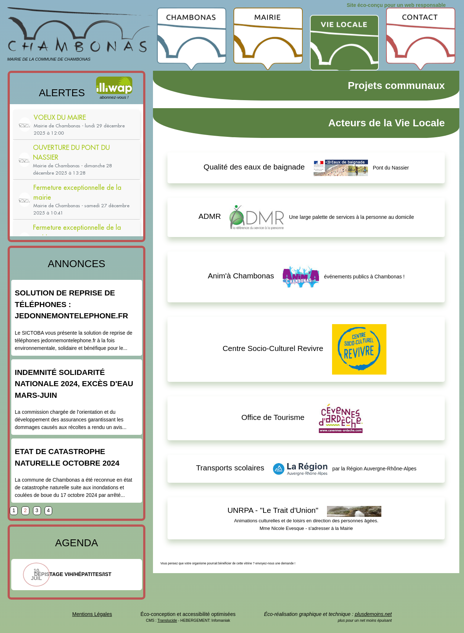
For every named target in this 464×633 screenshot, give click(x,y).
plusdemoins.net (373, 614)
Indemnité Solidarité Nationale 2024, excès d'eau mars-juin (74, 383)
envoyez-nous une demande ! (275, 563)
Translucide (167, 620)
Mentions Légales (92, 614)
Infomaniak (220, 620)
